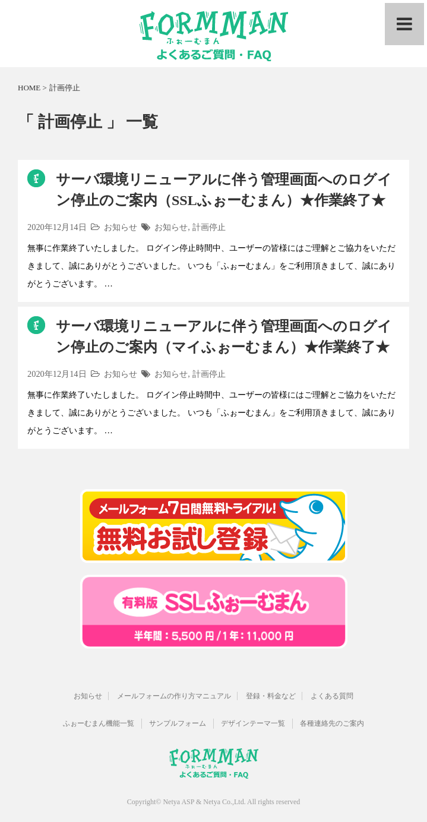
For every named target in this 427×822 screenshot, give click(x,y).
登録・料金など (271, 696)
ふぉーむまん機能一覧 (98, 723)
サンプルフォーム (177, 723)
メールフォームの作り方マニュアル (174, 696)
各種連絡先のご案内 (332, 723)
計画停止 (209, 227)
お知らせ (120, 227)
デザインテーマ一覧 (253, 723)
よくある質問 (332, 696)
